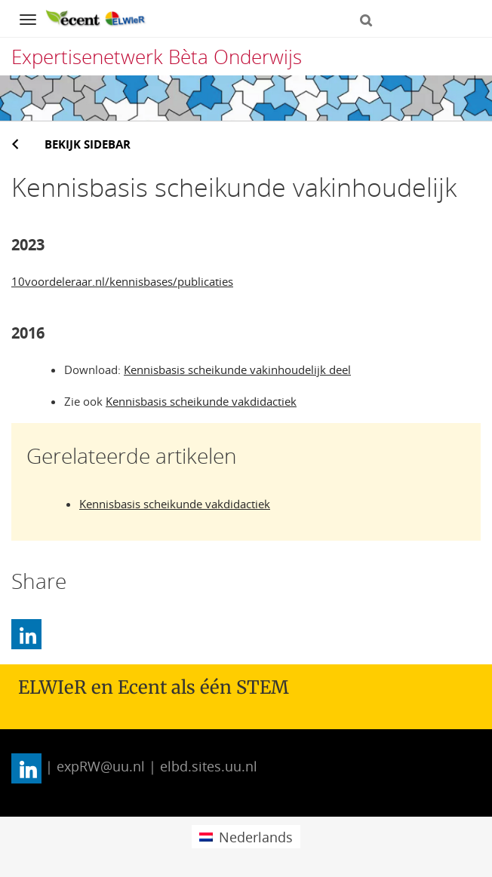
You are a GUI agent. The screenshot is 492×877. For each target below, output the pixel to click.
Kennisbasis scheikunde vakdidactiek (201, 401)
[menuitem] (246, 836)
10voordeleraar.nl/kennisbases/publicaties (122, 281)
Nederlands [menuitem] (256, 837)
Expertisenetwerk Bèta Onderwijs (156, 56)
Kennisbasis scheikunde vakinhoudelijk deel (237, 369)
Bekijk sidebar (88, 144)
